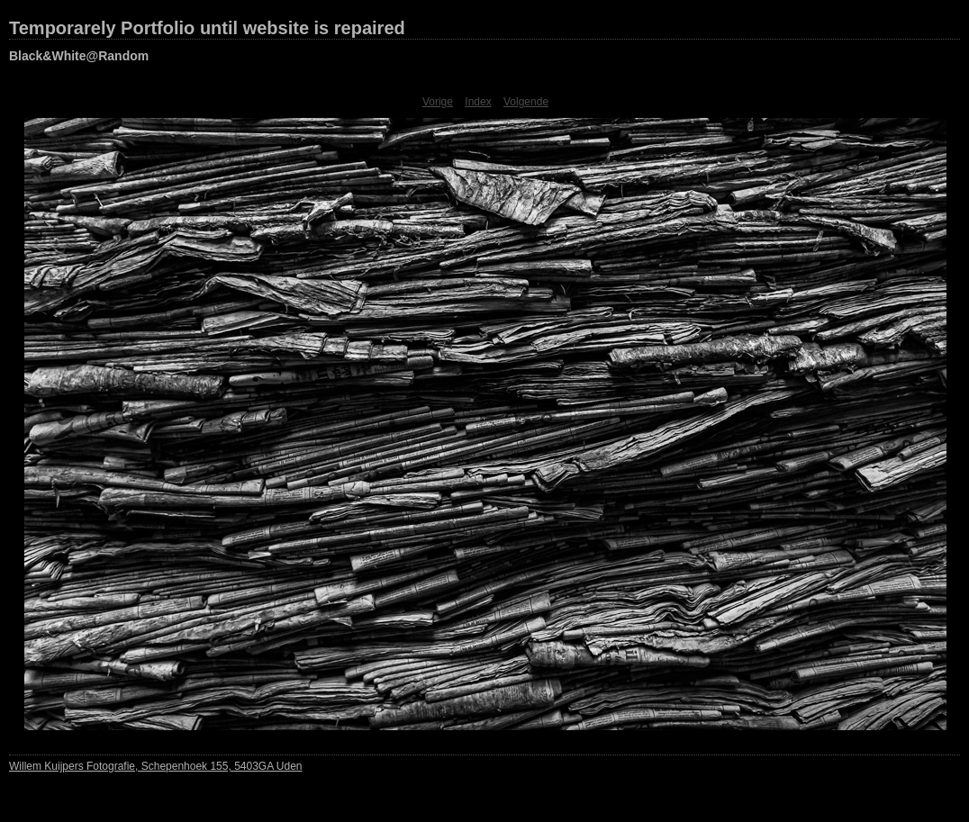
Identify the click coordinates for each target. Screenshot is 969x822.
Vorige (437, 101)
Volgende (525, 101)
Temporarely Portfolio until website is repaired (207, 28)
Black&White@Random (79, 56)
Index (478, 101)
